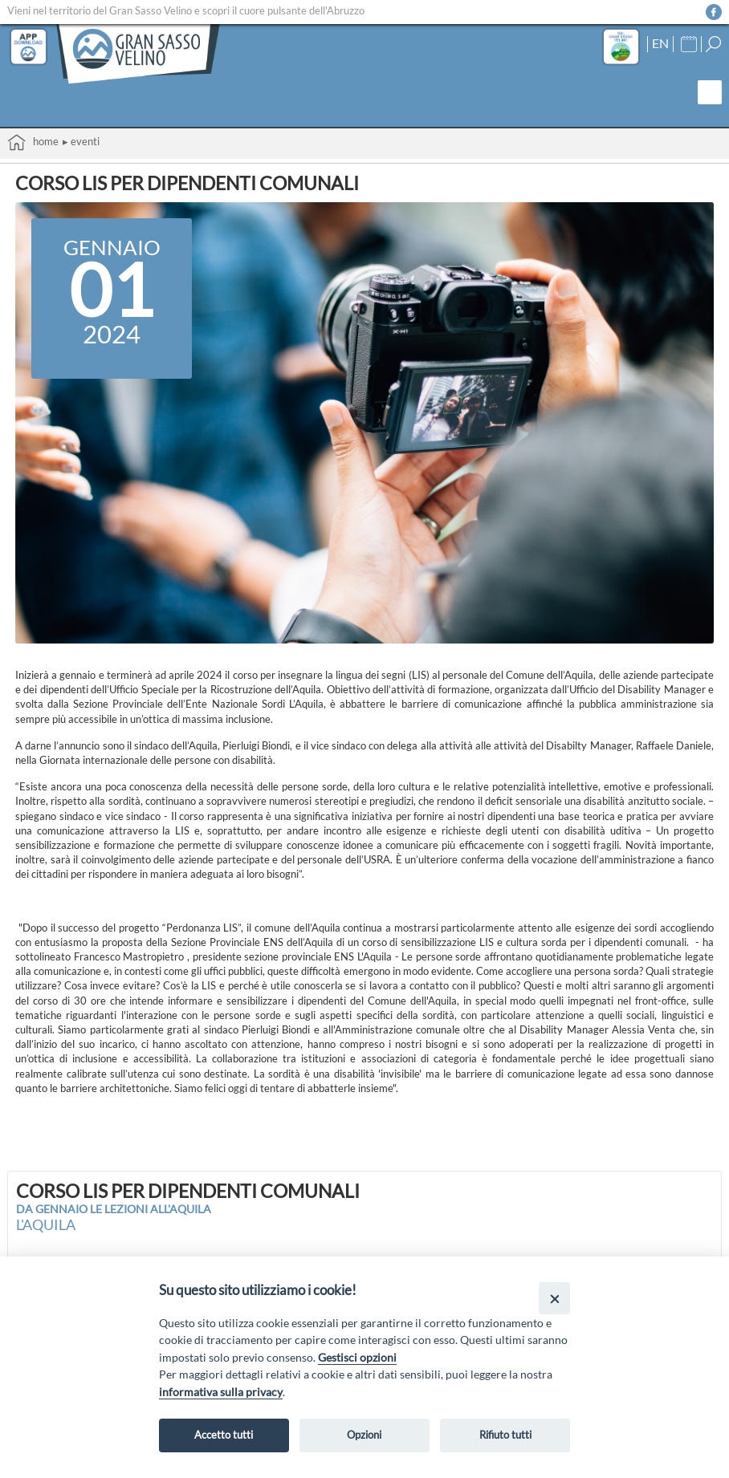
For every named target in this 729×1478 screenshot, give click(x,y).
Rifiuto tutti (505, 1434)
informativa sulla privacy (221, 1392)
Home (33, 142)
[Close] (554, 1298)
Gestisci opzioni (357, 1357)
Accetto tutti (223, 1434)
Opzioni (364, 1434)
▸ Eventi (81, 141)
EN (660, 43)
